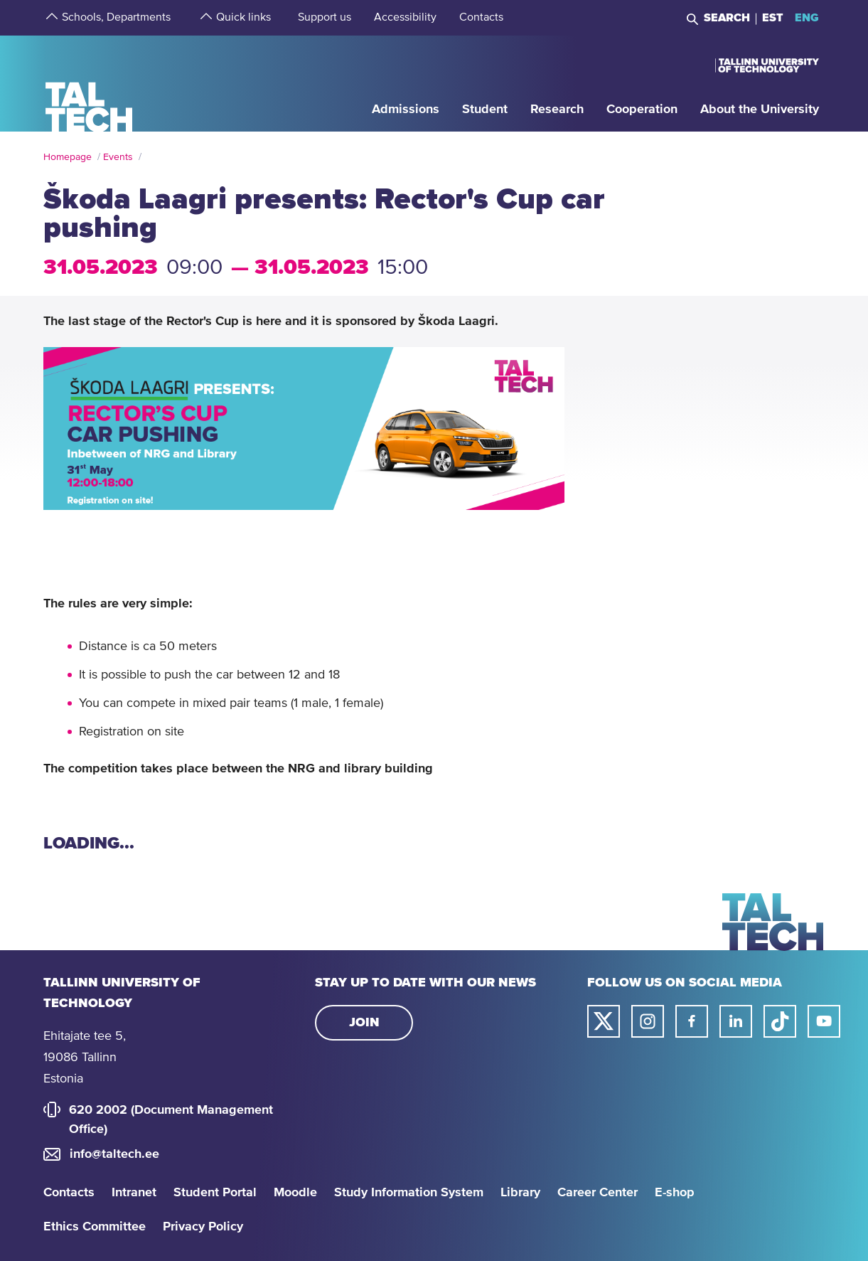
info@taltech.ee (114, 1154)
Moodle (295, 1192)
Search (727, 17)
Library (520, 1192)
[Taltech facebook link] (691, 1021)
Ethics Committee (94, 1226)
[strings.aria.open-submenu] (50, 17)
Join (364, 1022)
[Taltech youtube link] (824, 1021)
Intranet (134, 1192)
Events (118, 157)
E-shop (675, 1192)
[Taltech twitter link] (603, 1021)
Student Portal (215, 1192)
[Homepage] (89, 83)
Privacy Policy (203, 1226)
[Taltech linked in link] (735, 1021)
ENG (807, 17)
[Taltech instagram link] (647, 1021)
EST (772, 17)
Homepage (67, 157)
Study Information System (408, 1192)
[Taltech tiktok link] (779, 1021)
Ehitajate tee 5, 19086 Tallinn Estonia (84, 1057)
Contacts (69, 1192)
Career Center (597, 1192)
